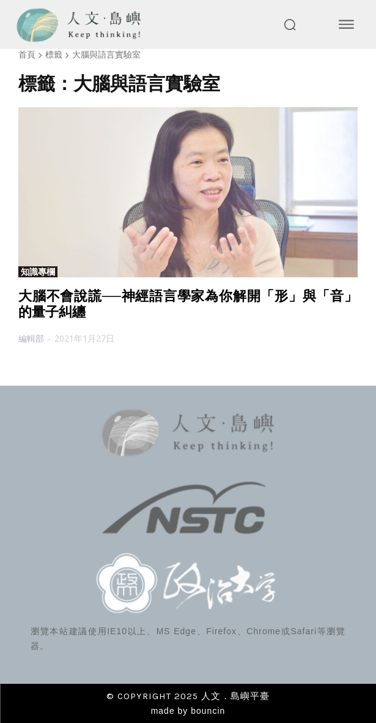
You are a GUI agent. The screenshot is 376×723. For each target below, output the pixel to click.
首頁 (26, 54)
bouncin (208, 711)
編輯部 (31, 338)
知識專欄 (38, 271)
